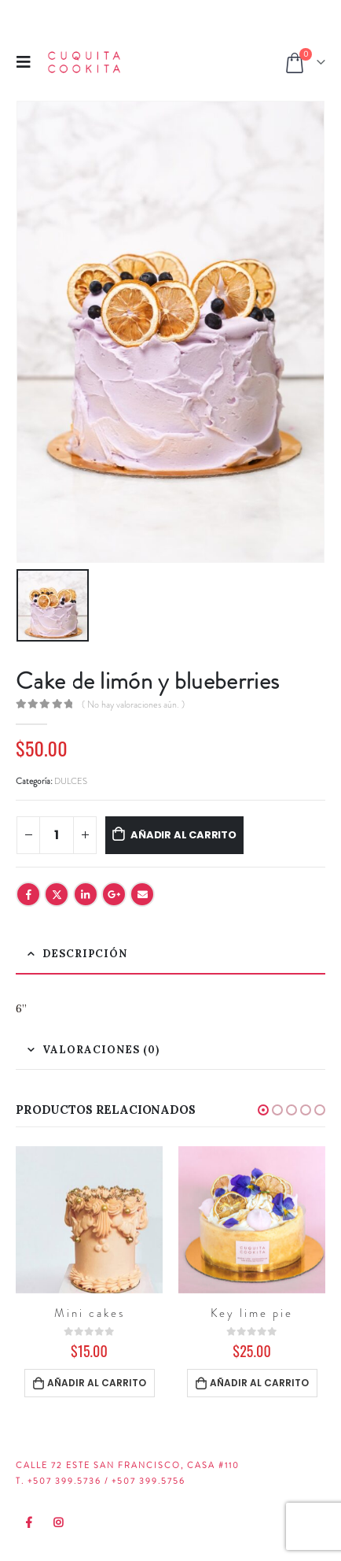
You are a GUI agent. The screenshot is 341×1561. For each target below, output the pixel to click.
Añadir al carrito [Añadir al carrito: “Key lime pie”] (259, 1382)
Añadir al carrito (183, 834)
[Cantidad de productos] (56, 835)
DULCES (70, 781)
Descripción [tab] (84, 953)
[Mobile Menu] (28, 62)
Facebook (28, 894)
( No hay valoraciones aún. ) (133, 704)
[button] (263, 1109)
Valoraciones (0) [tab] (101, 1049)
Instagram (59, 1522)
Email (142, 894)
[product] (89, 1219)
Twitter (56, 894)
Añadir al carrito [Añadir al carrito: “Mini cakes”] (96, 1382)
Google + (113, 894)
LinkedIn (85, 894)
